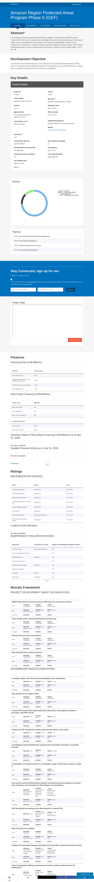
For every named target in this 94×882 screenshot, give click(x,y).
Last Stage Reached (55, 154)
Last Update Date (20, 161)
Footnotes (14, 463)
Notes (16, 167)
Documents (45, 25)
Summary (17, 25)
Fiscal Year (18, 134)
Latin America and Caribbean (57, 130)
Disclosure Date (53, 105)
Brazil (15, 108)
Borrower (52, 98)
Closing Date (52, 147)
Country (17, 105)
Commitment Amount (22, 141)
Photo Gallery (75, 25)
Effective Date (53, 112)
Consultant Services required (24, 154)
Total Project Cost (21, 121)
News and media (60, 25)
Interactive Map (75, 340)
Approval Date (19, 112)
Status (50, 92)
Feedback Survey (85, 874)
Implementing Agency (56, 121)
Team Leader (18, 98)
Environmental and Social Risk (24, 147)
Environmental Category (56, 141)
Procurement (31, 25)
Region (50, 127)
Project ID (17, 92)
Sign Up (70, 290)
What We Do (14, 4)
